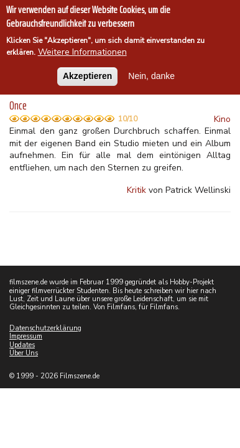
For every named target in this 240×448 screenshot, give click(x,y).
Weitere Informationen (82, 51)
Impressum (25, 336)
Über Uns (23, 353)
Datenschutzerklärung (45, 328)
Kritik (136, 190)
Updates (22, 345)
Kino (222, 119)
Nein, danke (151, 75)
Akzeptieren (87, 75)
